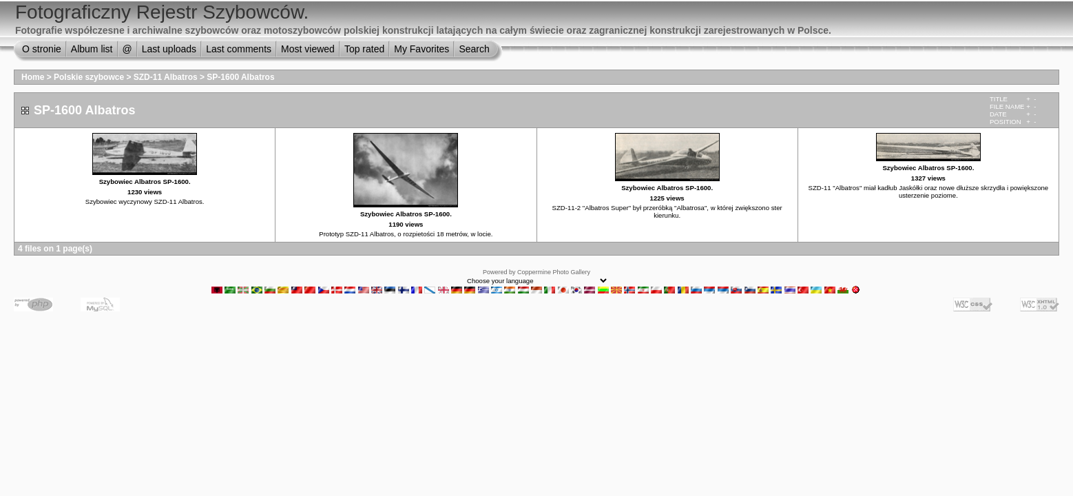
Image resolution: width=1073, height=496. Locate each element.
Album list (92, 48)
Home (32, 77)
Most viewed (308, 48)
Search (474, 48)
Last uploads (169, 48)
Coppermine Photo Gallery (553, 272)
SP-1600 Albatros (240, 77)
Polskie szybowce (89, 77)
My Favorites (421, 48)
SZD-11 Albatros (166, 77)
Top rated (364, 48)
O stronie (41, 48)
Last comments (238, 48)
